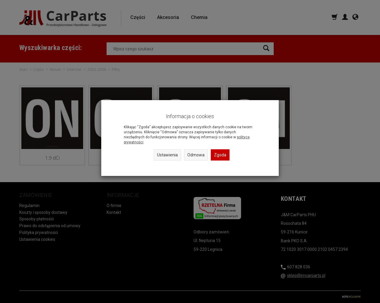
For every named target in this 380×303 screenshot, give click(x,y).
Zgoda (220, 155)
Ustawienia (167, 155)
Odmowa (196, 155)
